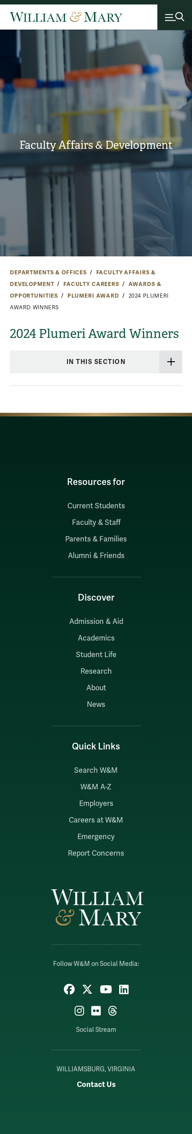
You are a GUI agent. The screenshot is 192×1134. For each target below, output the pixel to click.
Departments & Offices (48, 272)
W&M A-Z (96, 787)
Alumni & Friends (96, 555)
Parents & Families (96, 539)
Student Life (96, 654)
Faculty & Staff (96, 522)
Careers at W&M (96, 820)
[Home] (66, 17)
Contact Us (96, 1084)
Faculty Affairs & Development (96, 145)
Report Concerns (96, 853)
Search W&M (96, 770)
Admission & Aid (96, 621)
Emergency (96, 836)
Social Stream (96, 1030)
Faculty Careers (91, 284)
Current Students (96, 506)
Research (96, 671)
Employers (96, 803)
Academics (96, 638)
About (96, 688)
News (96, 704)
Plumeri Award (93, 295)
